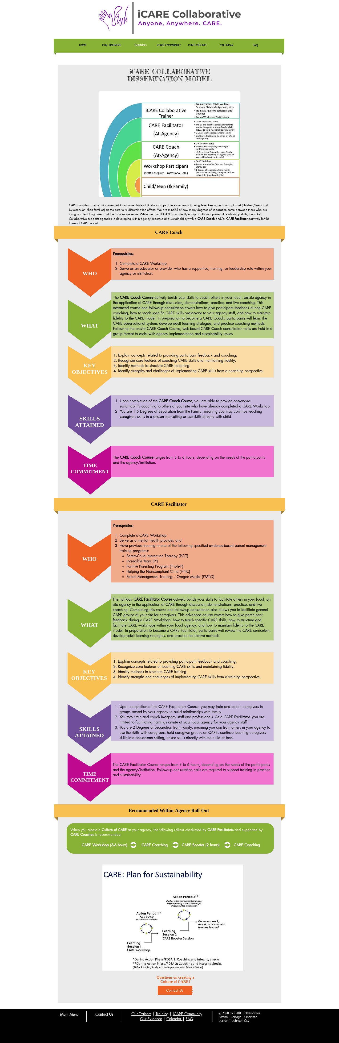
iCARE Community (187, 1013)
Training (162, 1013)
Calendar (174, 1018)
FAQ (189, 1018)
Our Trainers (141, 1013)
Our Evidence (151, 1018)
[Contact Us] (175, 990)
